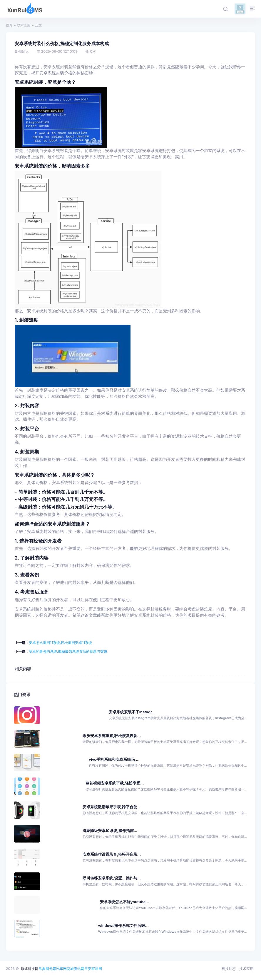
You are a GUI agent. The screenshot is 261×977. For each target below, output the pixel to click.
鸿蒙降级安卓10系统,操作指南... (110, 830)
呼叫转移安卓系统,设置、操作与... (112, 878)
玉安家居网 (93, 968)
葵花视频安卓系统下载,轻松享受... (115, 783)
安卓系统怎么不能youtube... (124, 902)
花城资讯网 (75, 968)
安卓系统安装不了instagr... (132, 712)
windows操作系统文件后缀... (123, 925)
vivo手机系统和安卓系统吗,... (114, 759)
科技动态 (229, 968)
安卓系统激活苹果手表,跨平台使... (112, 807)
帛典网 (44, 968)
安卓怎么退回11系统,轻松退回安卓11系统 (60, 642)
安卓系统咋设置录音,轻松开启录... (112, 854)
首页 (9, 25)
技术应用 (23, 25)
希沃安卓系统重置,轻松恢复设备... (112, 736)
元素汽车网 (58, 968)
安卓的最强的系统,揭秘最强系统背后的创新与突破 (68, 651)
